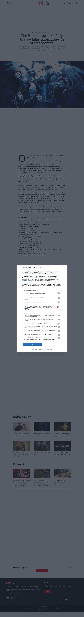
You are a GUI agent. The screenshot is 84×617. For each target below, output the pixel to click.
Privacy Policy (49, 349)
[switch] (58, 293)
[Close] (64, 267)
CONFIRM (33, 344)
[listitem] (42, 290)
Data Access (41, 349)
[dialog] (42, 308)
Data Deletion (34, 349)
